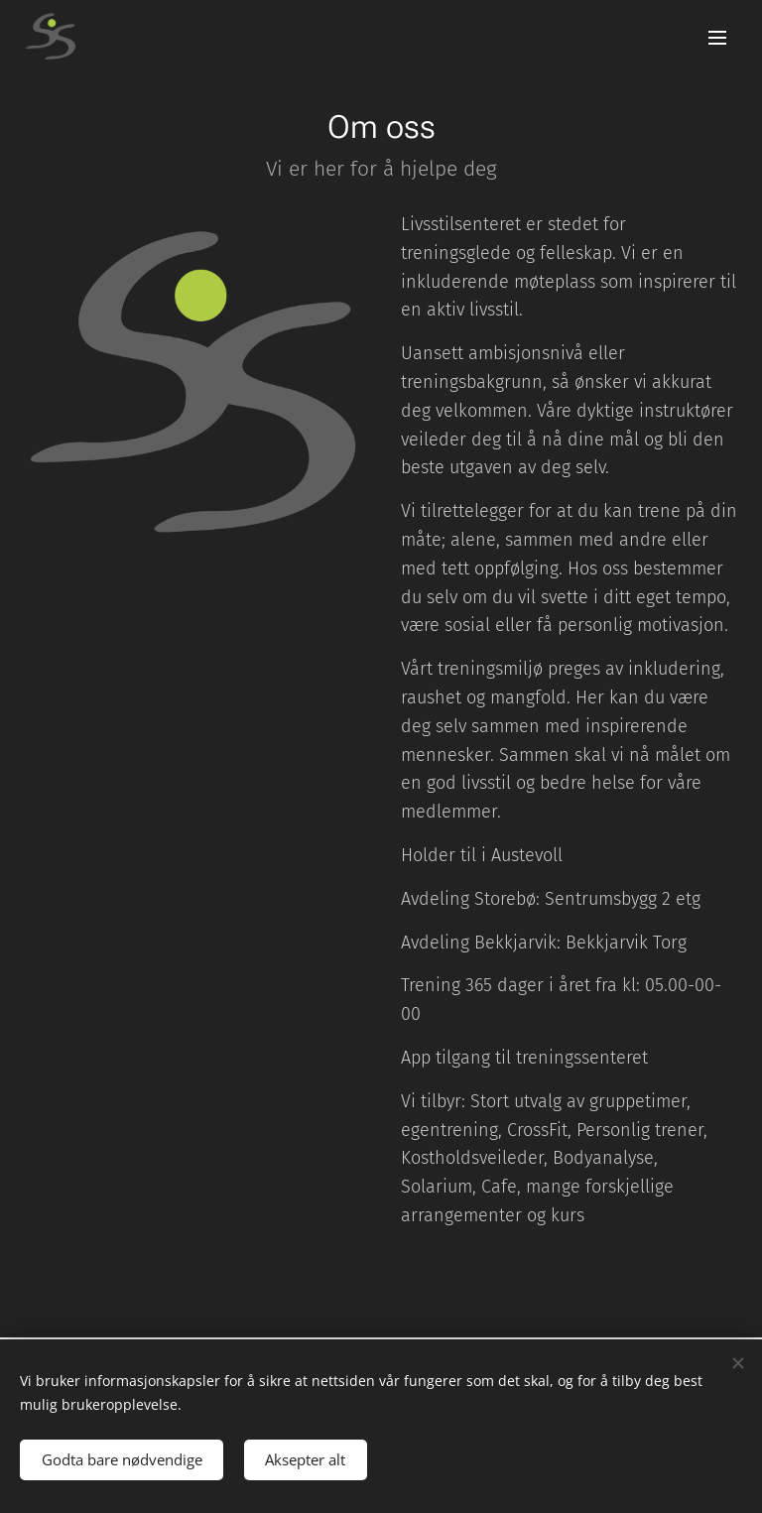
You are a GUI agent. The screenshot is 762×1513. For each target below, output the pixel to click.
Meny (717, 38)
